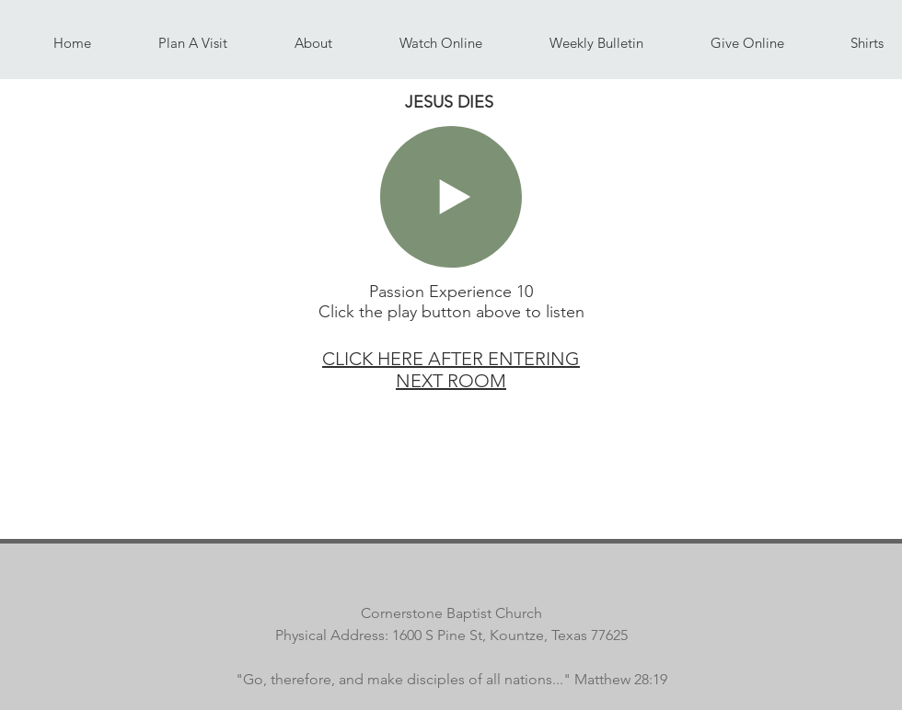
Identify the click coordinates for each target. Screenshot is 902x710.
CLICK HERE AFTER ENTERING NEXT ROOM (451, 370)
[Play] (451, 197)
